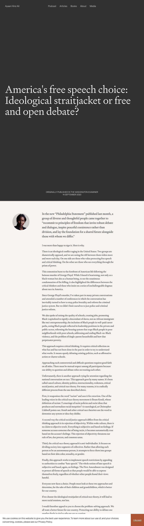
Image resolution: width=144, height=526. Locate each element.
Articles (63, 6)
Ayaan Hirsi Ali (12, 6)
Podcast (52, 6)
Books (74, 6)
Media (93, 6)
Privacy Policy (45, 521)
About (83, 6)
